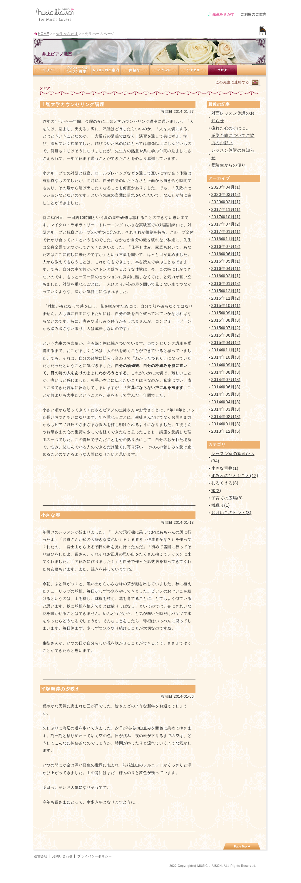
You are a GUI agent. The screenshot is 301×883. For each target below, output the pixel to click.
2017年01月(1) (226, 231)
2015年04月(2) (226, 342)
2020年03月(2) (226, 194)
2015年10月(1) (226, 305)
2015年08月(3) (226, 320)
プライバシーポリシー (94, 856)
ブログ (222, 70)
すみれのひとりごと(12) (234, 475)
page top (241, 846)
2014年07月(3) (226, 379)
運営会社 (41, 856)
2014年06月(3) (226, 387)
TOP (47, 70)
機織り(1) (220, 505)
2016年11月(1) (226, 238)
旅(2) (216, 490)
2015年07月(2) (226, 327)
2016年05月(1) (226, 261)
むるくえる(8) (225, 483)
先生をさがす (223, 14)
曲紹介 (135, 70)
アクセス (193, 70)
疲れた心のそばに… (230, 128)
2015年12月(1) (226, 290)
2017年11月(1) (226, 209)
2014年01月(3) (226, 424)
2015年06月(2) (226, 335)
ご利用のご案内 (253, 14)
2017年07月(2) (226, 224)
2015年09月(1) (226, 312)
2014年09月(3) (226, 364)
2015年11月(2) (226, 298)
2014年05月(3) (226, 394)
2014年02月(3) (226, 416)
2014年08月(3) (226, 372)
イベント (164, 70)
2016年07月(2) (226, 246)
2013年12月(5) (226, 431)
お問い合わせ (62, 856)
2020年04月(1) (226, 187)
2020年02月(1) (226, 201)
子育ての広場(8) (227, 498)
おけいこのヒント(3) (231, 512)
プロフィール (76, 70)
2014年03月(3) (226, 409)
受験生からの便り (228, 165)
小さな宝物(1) (225, 468)
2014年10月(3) (226, 357)
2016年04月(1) (226, 268)
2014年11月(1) (226, 350)
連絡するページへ (255, 83)
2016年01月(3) (226, 283)
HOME (43, 34)
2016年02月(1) (226, 275)
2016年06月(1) (226, 253)
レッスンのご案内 (106, 70)
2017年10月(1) (226, 216)
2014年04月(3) (226, 401)
